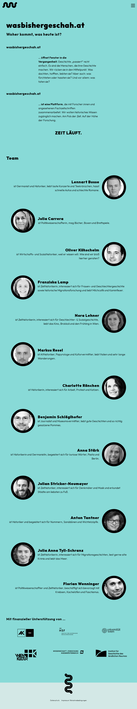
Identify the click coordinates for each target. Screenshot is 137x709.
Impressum (65, 700)
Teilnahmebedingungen (78, 700)
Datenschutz (54, 700)
